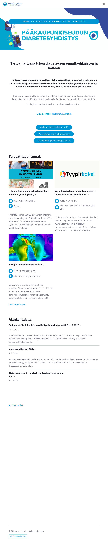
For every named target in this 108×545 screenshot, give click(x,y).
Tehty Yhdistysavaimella (17, 536)
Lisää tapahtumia (17, 304)
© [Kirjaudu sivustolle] (10, 531)
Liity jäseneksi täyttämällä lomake (54, 113)
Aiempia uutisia (16, 405)
